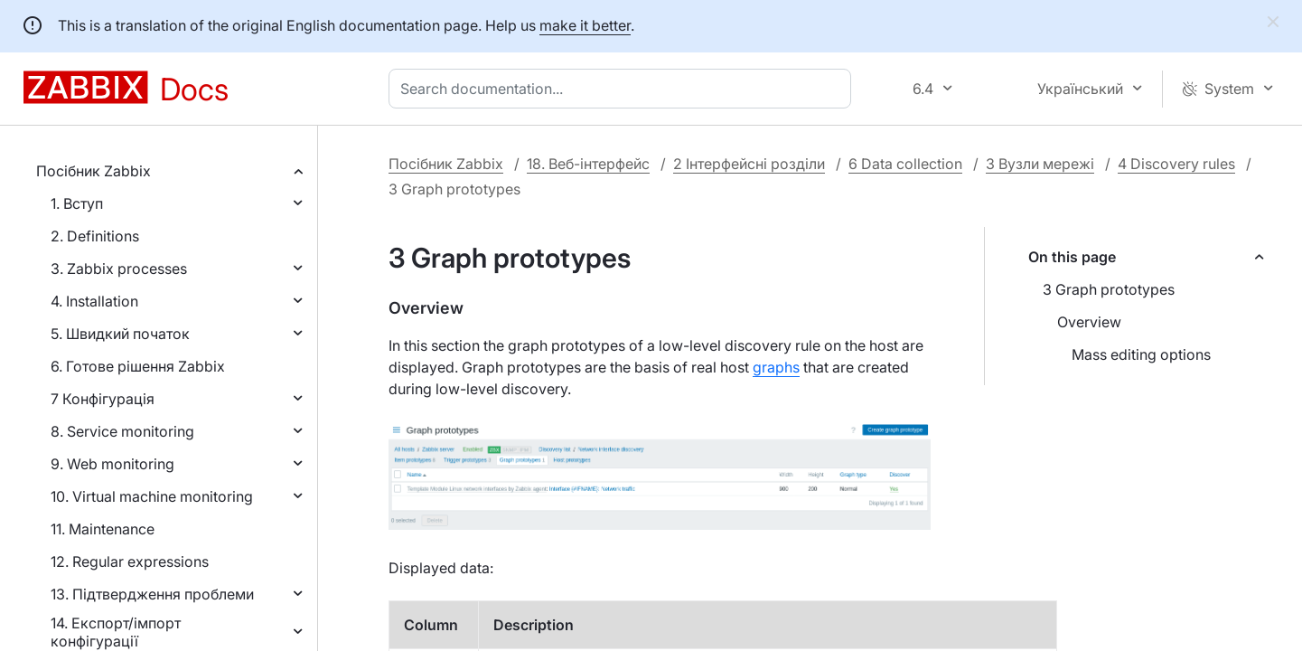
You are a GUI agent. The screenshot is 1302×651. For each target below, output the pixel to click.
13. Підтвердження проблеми (152, 594)
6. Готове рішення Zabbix (138, 366)
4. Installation (94, 301)
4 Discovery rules (1176, 164)
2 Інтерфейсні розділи (749, 164)
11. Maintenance (103, 529)
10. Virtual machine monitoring (152, 496)
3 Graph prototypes (1109, 289)
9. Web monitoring (112, 464)
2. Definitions (95, 236)
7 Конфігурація (103, 399)
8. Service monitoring (122, 431)
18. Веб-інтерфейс (588, 164)
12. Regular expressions (130, 561)
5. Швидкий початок (120, 334)
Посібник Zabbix (93, 171)
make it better (585, 25)
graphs (776, 367)
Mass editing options (1141, 354)
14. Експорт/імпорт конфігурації (116, 632)
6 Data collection (905, 164)
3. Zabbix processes (119, 268)
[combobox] (623, 88)
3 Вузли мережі (1040, 164)
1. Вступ (77, 203)
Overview (1089, 322)
